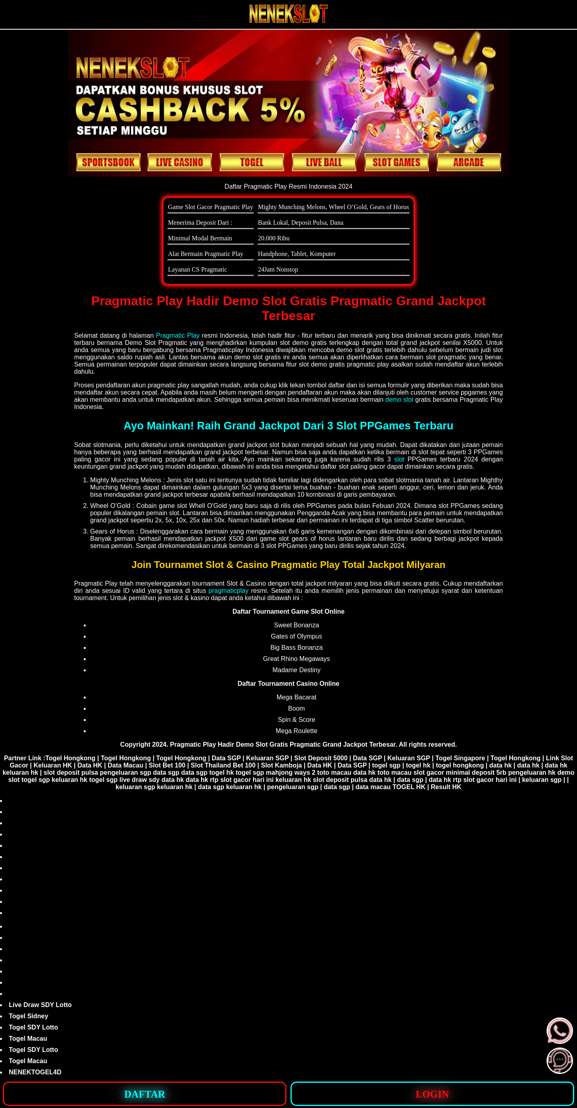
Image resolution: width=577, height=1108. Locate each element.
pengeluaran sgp (125, 772)
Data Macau (125, 765)
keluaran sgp (542, 779)
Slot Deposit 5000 (320, 758)
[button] (560, 1061)
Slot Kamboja (281, 765)
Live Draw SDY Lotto (40, 1004)
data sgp (166, 772)
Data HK (89, 765)
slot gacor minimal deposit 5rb (460, 772)
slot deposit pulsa (71, 772)
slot (399, 459)
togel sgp (386, 765)
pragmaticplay (229, 590)
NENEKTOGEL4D (35, 1072)
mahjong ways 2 (291, 772)
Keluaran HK (53, 765)
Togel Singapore (460, 758)
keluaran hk (20, 772)
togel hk (418, 765)
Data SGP (226, 758)
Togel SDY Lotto (33, 1027)
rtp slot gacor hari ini (242, 779)
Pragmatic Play (178, 335)
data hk (500, 765)
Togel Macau (28, 1038)
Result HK (446, 787)
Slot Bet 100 (167, 765)
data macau (373, 787)
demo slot (399, 399)
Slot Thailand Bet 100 (223, 765)
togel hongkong (460, 765)
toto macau (334, 772)
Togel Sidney (28, 1016)
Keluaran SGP (267, 758)
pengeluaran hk (531, 772)
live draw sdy (139, 779)
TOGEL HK (409, 787)
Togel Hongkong (70, 758)
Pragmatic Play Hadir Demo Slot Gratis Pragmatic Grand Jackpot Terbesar (282, 744)
